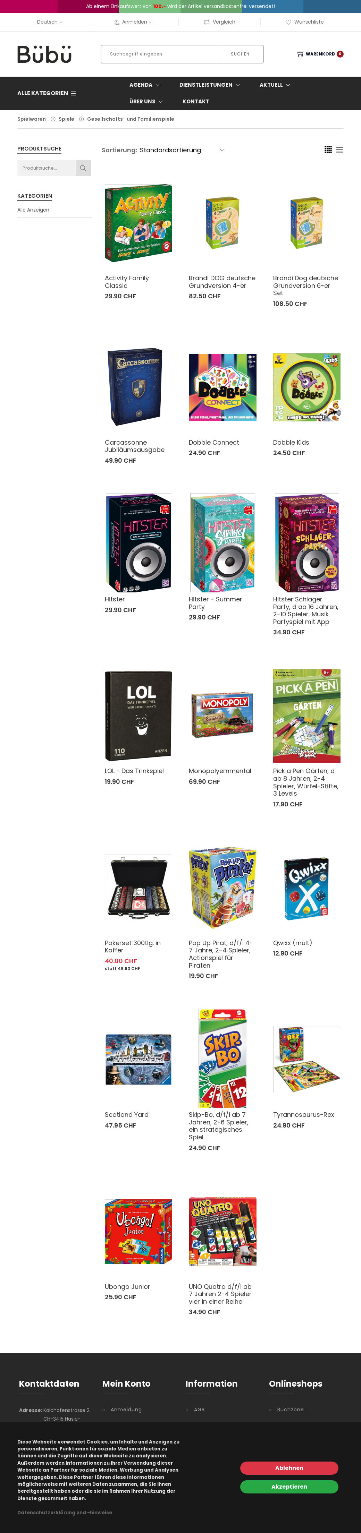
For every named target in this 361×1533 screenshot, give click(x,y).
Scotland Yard (127, 1114)
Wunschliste (304, 21)
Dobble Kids (291, 442)
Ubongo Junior (127, 1286)
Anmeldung (126, 1409)
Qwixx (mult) (292, 943)
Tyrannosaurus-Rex (303, 1114)
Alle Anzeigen (33, 209)
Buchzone (290, 1409)
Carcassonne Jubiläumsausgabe (135, 446)
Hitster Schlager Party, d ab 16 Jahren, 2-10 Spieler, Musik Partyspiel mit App (305, 610)
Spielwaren (31, 118)
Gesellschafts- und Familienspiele (130, 118)
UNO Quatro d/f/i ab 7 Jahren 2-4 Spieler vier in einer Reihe (220, 1294)
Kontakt (196, 101)
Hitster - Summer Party (215, 603)
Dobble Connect (214, 442)
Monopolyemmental (220, 770)
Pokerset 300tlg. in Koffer (133, 947)
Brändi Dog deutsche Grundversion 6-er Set (305, 285)
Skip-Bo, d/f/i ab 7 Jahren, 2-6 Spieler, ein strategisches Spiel (219, 1125)
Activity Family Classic (127, 282)
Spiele (66, 118)
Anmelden (133, 21)
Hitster (115, 599)
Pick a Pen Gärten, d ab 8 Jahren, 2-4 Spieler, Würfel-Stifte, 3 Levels (305, 782)
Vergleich (219, 21)
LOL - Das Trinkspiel (134, 770)
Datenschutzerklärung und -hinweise (64, 1512)
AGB (199, 1409)
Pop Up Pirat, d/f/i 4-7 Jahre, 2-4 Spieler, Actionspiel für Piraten (221, 954)
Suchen (240, 54)
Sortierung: (119, 150)
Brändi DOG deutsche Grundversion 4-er (222, 282)
